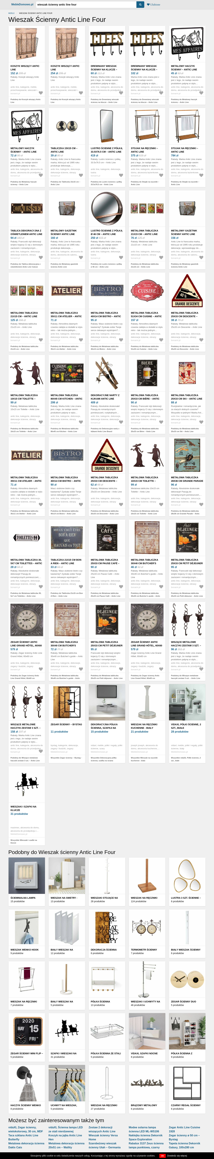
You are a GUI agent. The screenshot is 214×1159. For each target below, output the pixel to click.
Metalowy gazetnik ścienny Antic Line (64, 232)
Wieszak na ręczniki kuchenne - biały (144, 726)
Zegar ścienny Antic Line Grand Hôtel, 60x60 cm (26, 645)
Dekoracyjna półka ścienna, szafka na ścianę (104, 728)
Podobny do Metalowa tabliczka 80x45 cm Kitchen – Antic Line (64, 430)
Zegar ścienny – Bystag (66, 724)
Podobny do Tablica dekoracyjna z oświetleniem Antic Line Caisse (26, 265)
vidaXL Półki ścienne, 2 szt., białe (186, 726)
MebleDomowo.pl (22, 4)
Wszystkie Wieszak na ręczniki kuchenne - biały (144, 759)
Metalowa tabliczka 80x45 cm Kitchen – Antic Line (66, 399)
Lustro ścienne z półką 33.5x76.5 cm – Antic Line (106, 150)
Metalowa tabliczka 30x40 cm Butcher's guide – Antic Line (144, 563)
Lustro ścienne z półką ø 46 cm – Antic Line (106, 232)
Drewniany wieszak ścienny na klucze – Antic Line (104, 69)
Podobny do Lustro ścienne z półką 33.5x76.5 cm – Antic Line (106, 183)
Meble (11, 13)
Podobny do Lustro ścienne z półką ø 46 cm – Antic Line (106, 265)
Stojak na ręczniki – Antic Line (144, 150)
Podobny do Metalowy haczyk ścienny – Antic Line (184, 100)
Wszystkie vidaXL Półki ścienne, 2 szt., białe (186, 759)
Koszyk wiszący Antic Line (25, 68)
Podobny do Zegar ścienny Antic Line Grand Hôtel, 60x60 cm (25, 677)
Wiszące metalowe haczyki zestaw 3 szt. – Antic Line (186, 645)
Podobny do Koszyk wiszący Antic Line (26, 100)
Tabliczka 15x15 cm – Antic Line (64, 150)
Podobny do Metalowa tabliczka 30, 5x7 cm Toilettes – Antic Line (26, 594)
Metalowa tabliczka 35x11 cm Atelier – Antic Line (66, 316)
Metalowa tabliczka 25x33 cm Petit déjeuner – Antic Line (187, 563)
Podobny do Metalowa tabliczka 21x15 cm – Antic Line (145, 265)
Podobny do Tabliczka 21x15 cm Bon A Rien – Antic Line (67, 594)
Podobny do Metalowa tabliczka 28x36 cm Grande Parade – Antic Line (185, 513)
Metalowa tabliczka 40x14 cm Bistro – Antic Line (106, 316)
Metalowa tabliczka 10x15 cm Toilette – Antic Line (24, 399)
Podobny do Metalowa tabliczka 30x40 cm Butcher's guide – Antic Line (145, 596)
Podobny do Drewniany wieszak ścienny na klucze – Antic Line (105, 100)
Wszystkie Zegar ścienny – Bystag (66, 758)
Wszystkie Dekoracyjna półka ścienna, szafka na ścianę (103, 759)
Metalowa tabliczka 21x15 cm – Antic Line (144, 232)
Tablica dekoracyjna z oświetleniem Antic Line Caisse (26, 234)
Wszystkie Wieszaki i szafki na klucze (24, 841)
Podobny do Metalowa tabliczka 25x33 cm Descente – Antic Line (185, 347)
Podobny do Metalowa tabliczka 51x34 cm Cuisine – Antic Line (145, 347)
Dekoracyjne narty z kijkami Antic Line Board (105, 399)
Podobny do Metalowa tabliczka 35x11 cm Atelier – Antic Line (64, 347)
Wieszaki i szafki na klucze (23, 808)
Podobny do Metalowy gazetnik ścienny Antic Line (64, 265)
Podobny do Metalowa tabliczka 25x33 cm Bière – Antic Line (145, 430)
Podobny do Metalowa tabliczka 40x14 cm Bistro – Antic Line (105, 347)
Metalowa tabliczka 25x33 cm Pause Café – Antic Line (105, 563)
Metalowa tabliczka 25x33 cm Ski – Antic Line (186, 397)
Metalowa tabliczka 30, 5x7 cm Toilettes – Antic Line (26, 563)
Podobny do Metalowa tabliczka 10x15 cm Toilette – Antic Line (24, 430)
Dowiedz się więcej (177, 1155)
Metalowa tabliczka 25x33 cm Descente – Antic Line (184, 316)
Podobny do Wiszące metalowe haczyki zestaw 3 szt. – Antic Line (185, 677)
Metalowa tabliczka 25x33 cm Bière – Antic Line (145, 399)
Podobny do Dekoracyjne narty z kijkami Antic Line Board (105, 430)
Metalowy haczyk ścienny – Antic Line (184, 68)
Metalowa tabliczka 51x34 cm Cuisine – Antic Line (146, 316)
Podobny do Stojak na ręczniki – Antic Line (145, 183)
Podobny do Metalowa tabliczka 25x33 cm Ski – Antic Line (185, 430)
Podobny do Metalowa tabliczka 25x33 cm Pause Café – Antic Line (105, 594)
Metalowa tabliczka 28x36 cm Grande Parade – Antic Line (187, 481)
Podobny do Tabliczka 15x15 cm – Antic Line (65, 183)
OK (162, 1156)
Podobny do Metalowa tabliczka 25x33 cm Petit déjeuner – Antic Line (187, 594)
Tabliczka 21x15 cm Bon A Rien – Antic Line (66, 561)
